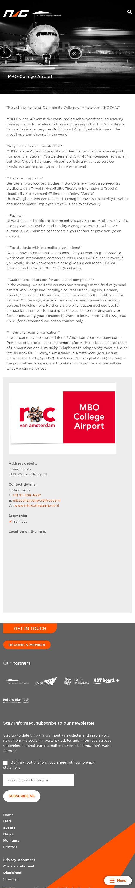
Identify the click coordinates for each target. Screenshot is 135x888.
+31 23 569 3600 (26, 495)
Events (9, 828)
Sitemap (10, 879)
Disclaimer (12, 872)
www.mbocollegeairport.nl (36, 505)
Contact (10, 847)
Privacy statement (19, 860)
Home (8, 815)
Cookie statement (19, 866)
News (8, 834)
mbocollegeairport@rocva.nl (36, 500)
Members (11, 840)
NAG (7, 821)
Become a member (27, 645)
